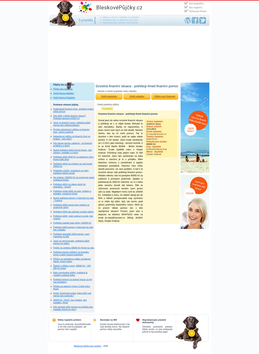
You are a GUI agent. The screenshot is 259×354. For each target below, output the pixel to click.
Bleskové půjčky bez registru (87, 346)
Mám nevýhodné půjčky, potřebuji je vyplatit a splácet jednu (70, 273)
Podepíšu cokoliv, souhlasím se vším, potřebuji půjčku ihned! (71, 171)
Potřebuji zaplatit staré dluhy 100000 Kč (72, 223)
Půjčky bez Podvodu (164, 96)
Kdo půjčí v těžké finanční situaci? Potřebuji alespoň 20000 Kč (69, 117)
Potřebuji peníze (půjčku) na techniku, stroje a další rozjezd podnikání (71, 253)
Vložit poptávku (109, 96)
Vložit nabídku (137, 96)
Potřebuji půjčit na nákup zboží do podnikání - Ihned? (69, 185)
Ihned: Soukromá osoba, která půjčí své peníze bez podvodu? (72, 294)
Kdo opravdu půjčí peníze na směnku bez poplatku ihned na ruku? (73, 308)
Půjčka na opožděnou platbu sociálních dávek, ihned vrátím (72, 260)
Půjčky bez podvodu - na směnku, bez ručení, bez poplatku (123, 8)
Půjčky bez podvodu (62, 89)
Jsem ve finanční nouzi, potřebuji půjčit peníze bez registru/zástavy (71, 124)
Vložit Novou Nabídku (63, 93)
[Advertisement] (129, 55)
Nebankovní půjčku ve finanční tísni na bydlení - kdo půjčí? (71, 137)
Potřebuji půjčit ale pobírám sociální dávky (73, 212)
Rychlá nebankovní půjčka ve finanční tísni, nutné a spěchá (71, 130)
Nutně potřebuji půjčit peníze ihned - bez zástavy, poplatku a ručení (72, 151)
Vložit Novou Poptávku (64, 97)
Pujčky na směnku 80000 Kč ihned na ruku (73, 248)
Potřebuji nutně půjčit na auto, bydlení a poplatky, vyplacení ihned (72, 192)
